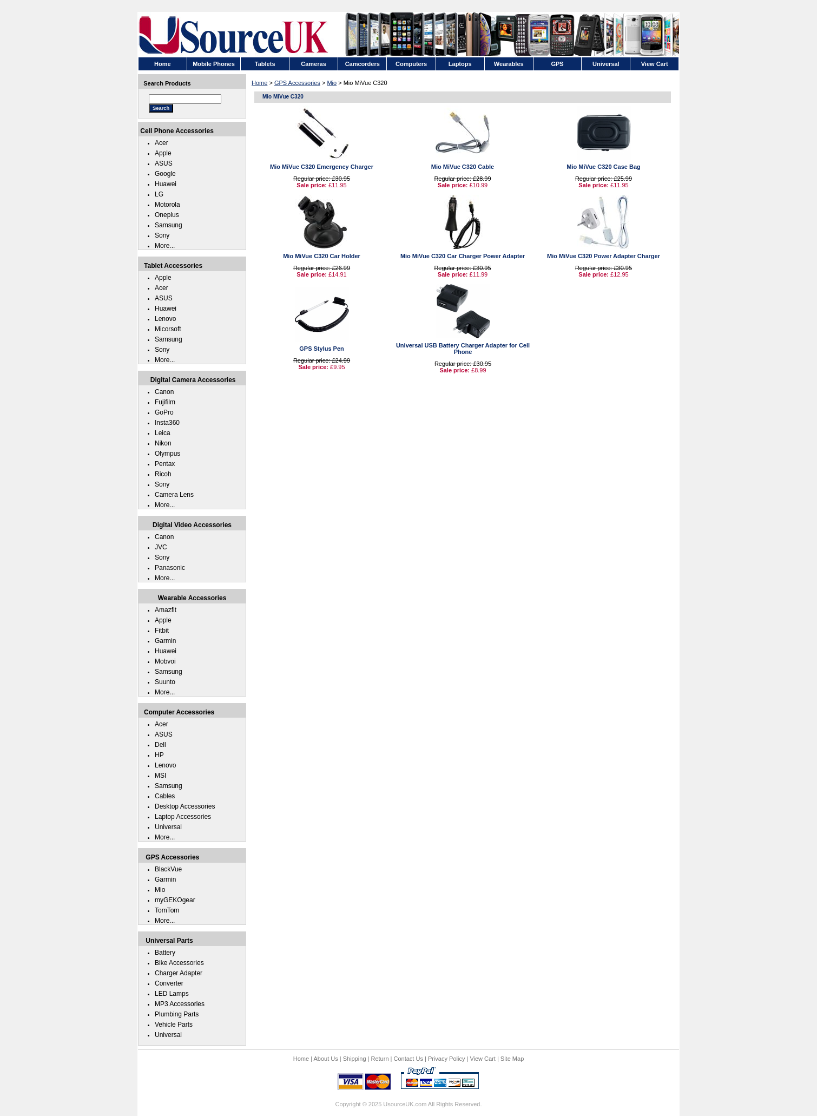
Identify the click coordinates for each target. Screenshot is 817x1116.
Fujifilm (165, 402)
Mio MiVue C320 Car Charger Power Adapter (462, 256)
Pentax (165, 464)
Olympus (167, 453)
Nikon (163, 443)
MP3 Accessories (180, 1004)
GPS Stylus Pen (321, 348)
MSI (160, 775)
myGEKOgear (175, 900)
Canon (164, 392)
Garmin (165, 641)
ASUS (164, 163)
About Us (325, 1058)
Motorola (167, 204)
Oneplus (167, 215)
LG (159, 194)
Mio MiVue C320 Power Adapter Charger (603, 256)
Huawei (165, 184)
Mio (332, 83)
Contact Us (408, 1058)
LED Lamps (172, 993)
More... (165, 246)
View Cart (482, 1058)
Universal (168, 827)
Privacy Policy (446, 1058)
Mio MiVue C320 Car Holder (321, 256)
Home (259, 83)
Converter (169, 983)
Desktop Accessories (185, 806)
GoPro (164, 412)
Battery (165, 952)
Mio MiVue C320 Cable (462, 166)
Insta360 (167, 422)
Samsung (168, 225)
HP (159, 755)
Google (165, 174)
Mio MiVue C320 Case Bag (603, 166)
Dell (160, 745)
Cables (165, 796)
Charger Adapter (178, 973)
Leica (162, 433)
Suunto (165, 682)
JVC (161, 547)
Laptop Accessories (183, 816)
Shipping (354, 1058)
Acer (161, 143)
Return (380, 1058)
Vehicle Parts (174, 1024)
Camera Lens (174, 494)
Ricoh (163, 474)
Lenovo (165, 319)
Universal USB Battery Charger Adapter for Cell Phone (463, 348)
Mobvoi (165, 661)
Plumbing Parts (177, 1014)
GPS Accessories (297, 83)
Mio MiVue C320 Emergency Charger (321, 166)
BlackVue (168, 869)
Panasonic (170, 568)
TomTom (167, 910)
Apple (163, 153)
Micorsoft (168, 329)
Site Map (512, 1058)
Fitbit (162, 630)
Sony (162, 235)
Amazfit (165, 610)
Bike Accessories (179, 963)
